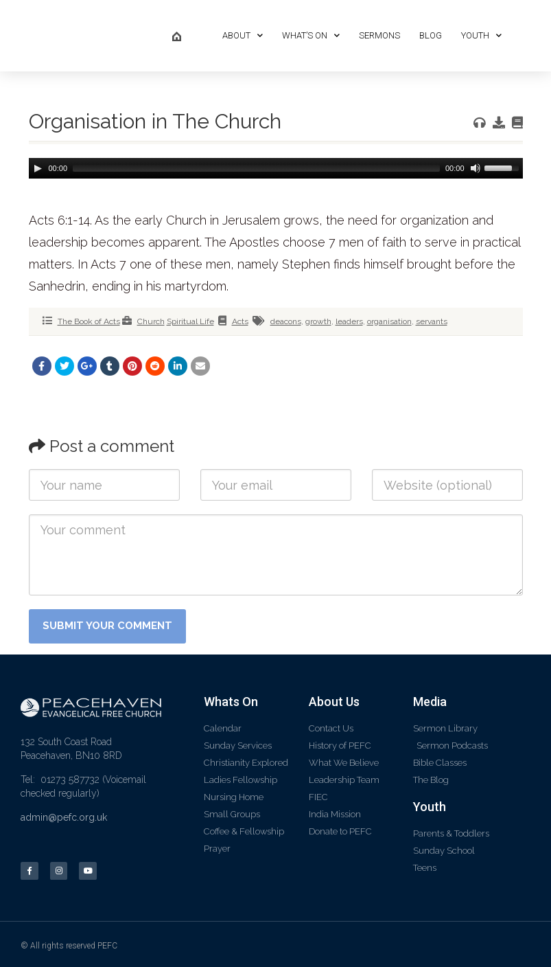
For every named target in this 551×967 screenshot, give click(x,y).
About (242, 35)
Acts (240, 321)
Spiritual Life (190, 321)
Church (151, 321)
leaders (349, 321)
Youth (481, 35)
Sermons (379, 35)
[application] (276, 168)
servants (431, 321)
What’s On (311, 35)
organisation (389, 321)
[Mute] (474, 168)
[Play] (37, 168)
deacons (285, 321)
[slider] (256, 168)
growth (318, 321)
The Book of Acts (89, 321)
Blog (430, 35)
